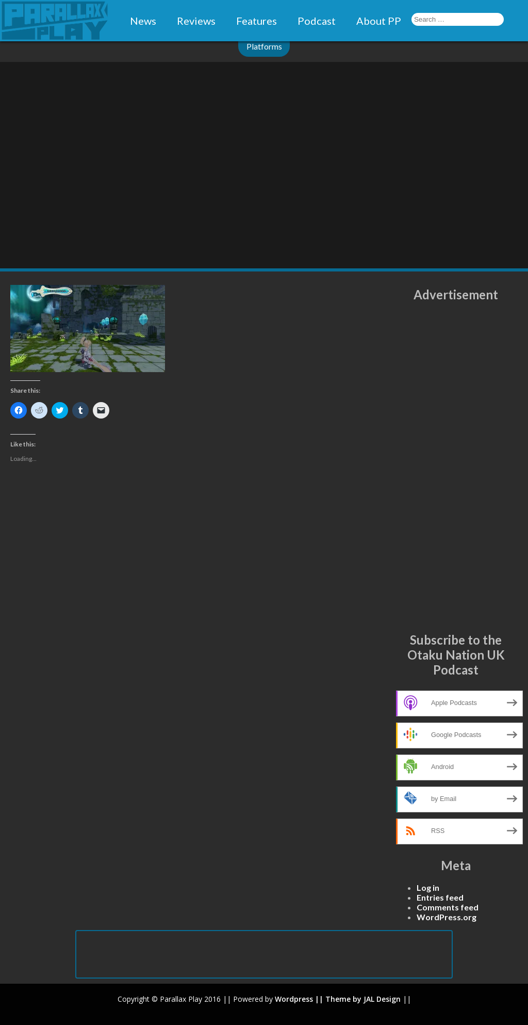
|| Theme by (338, 999)
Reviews (196, 20)
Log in (428, 887)
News (143, 20)
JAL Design (382, 999)
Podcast (317, 20)
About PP (378, 20)
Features (256, 20)
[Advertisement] (456, 467)
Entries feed (440, 897)
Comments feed (447, 907)
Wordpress (294, 999)
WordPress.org (446, 917)
